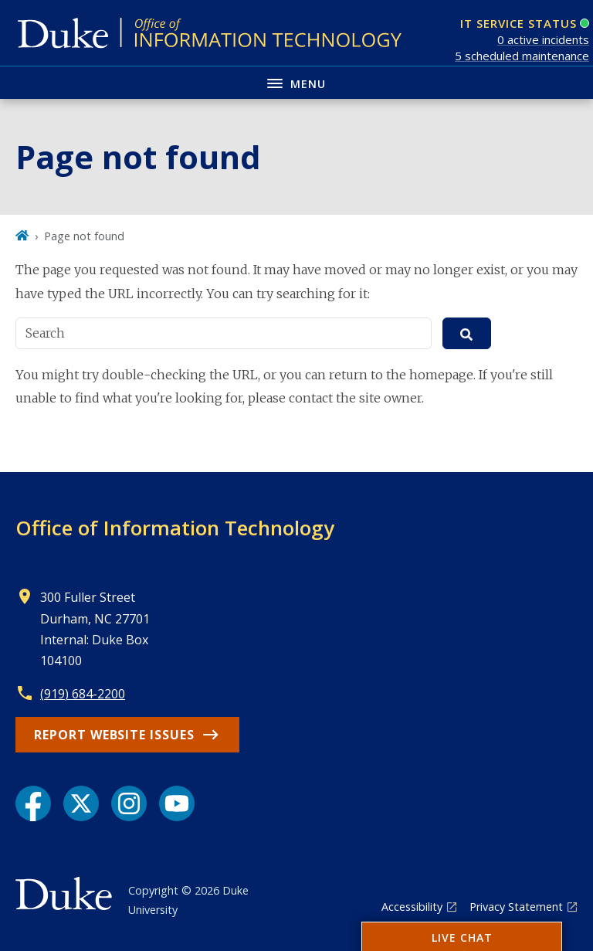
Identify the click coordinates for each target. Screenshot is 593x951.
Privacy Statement (516, 906)
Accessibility (411, 906)
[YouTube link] (177, 803)
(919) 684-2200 (82, 693)
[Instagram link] (129, 803)
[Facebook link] (33, 803)
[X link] (81, 803)
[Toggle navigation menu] (296, 82)
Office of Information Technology (174, 528)
